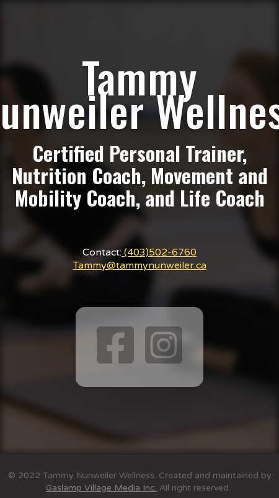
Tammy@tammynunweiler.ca (139, 265)
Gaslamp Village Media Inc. (101, 487)
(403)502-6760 (159, 252)
